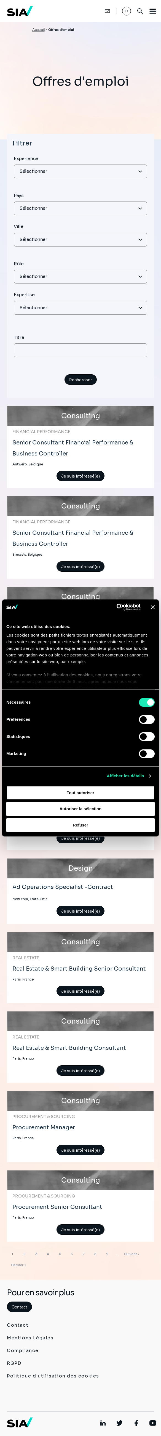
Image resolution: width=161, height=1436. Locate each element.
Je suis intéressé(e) (80, 476)
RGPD (14, 1363)
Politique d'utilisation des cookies (53, 1376)
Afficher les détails (125, 775)
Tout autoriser (80, 792)
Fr (127, 11)
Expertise (24, 295)
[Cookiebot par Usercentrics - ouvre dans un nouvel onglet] (116, 607)
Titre (19, 337)
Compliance (23, 1350)
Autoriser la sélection (81, 809)
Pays (19, 195)
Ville (18, 226)
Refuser (80, 825)
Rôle (19, 264)
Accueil (38, 30)
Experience (26, 158)
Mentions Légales (30, 1338)
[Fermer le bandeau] (153, 607)
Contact (19, 1307)
